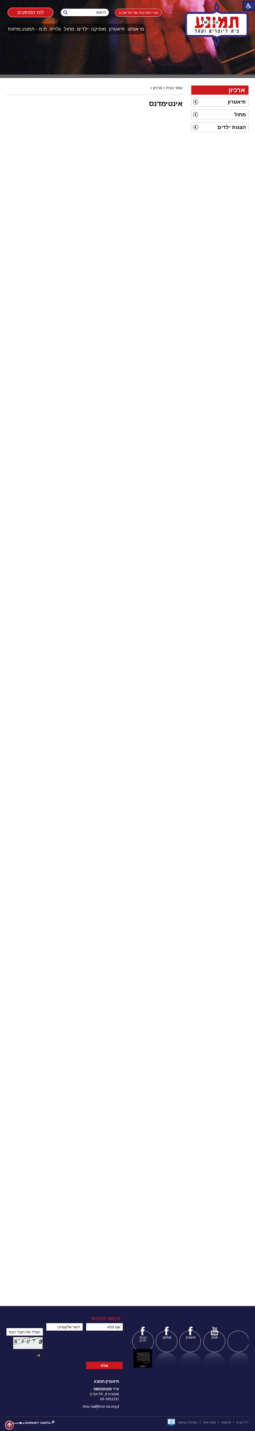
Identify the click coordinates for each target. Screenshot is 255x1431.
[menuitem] (136, 29)
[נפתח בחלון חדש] (171, 1422)
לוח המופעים (30, 12)
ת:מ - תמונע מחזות (27, 29)
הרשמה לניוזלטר (105, 1318)
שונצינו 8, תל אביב (104, 1394)
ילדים (82, 29)
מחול (69, 29)
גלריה (55, 29)
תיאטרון (117, 29)
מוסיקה (98, 29)
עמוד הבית (174, 88)
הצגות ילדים (231, 127)
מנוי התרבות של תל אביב (138, 12)
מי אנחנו (136, 29)
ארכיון (157, 88)
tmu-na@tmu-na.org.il (101, 1406)
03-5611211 (109, 1399)
